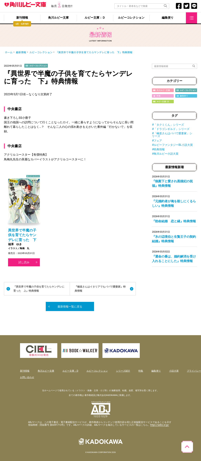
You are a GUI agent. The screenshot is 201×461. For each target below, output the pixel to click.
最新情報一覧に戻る (70, 306)
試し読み (23, 262)
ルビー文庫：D (70, 370)
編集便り (168, 18)
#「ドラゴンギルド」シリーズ (170, 129)
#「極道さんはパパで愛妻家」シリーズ (172, 135)
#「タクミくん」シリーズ (168, 124)
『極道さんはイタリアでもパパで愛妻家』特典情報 (100, 288)
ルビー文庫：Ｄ (95, 18)
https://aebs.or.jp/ (159, 425)
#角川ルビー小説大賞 (165, 153)
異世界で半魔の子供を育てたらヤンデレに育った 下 (22, 235)
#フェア (157, 140)
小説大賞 (174, 370)
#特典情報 (158, 149)
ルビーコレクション (131, 18)
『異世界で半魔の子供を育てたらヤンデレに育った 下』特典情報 (94, 52)
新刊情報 (22, 18)
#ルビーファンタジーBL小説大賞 (172, 144)
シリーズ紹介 (123, 370)
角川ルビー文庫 (58, 18)
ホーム (9, 52)
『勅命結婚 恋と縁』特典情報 (174, 221)
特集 (140, 370)
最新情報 (21, 52)
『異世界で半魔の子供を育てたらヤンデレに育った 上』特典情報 (38, 288)
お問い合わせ (27, 377)
